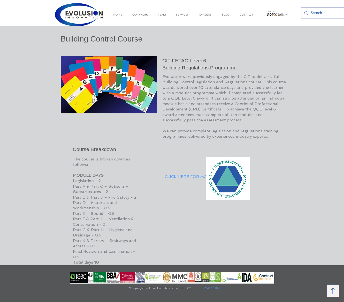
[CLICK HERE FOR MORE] (189, 176)
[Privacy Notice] (212, 288)
